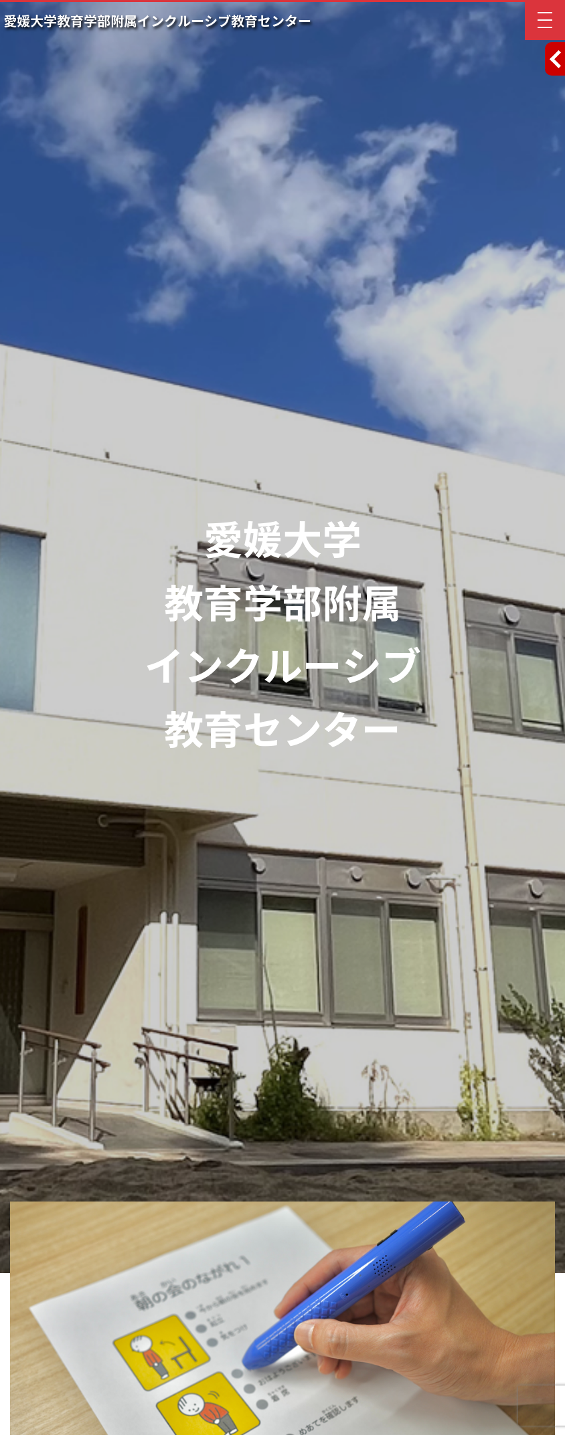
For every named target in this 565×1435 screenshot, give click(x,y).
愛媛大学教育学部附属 (157, 21)
